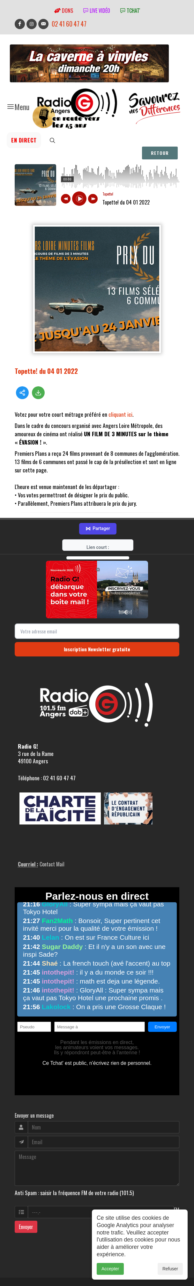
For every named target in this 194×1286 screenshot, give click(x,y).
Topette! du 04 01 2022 (46, 371)
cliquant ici (120, 414)
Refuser (170, 1268)
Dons (63, 10)
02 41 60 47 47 (69, 23)
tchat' (130, 10)
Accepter (110, 1268)
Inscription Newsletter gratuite (97, 623)
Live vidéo (96, 10)
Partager (98, 503)
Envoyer (26, 1201)
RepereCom (51, 1268)
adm (21, 1275)
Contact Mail (52, 838)
